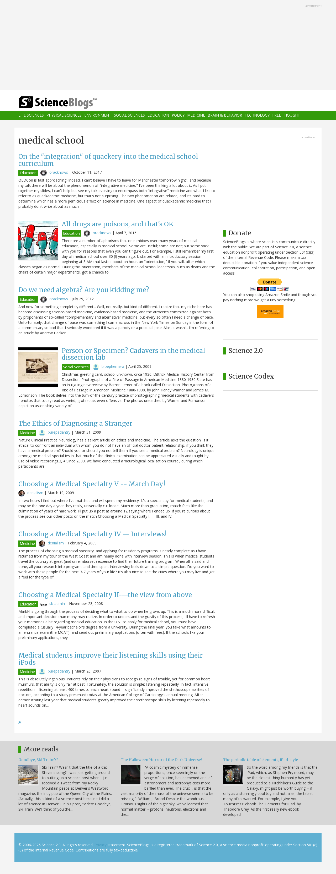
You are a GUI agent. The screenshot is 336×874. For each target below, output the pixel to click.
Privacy (100, 844)
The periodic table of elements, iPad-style (260, 759)
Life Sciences (31, 115)
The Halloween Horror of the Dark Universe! (161, 759)
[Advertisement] (168, 45)
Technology (257, 115)
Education (158, 115)
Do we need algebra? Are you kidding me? (83, 290)
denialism (35, 492)
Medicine (196, 115)
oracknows (58, 172)
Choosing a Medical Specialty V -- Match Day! (91, 484)
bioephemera (113, 366)
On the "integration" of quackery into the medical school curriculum (108, 159)
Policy (178, 115)
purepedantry (59, 432)
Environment (97, 115)
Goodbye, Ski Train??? (38, 759)
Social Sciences (129, 115)
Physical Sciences (64, 115)
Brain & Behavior (225, 115)
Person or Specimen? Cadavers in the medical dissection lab (133, 354)
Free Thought (286, 115)
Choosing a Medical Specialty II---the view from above (105, 595)
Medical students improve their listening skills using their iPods (110, 658)
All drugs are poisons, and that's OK (118, 224)
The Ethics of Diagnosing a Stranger (75, 423)
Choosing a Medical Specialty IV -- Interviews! (92, 534)
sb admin (57, 603)
